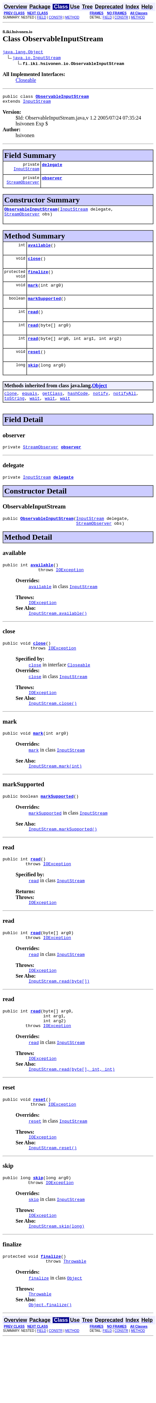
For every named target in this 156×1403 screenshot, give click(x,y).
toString (14, 416)
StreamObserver (22, 188)
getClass (52, 411)
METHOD (72, 17)
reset (34, 367)
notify (100, 411)
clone (10, 411)
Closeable (26, 81)
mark (33, 296)
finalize (38, 281)
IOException (70, 594)
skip (33, 381)
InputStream (37, 104)
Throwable (74, 1317)
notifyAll (124, 411)
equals (29, 411)
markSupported (44, 310)
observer (52, 183)
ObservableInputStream (31, 215)
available (39, 253)
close (34, 267)
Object (99, 402)
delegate (52, 168)
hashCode (78, 411)
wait (35, 416)
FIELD (41, 17)
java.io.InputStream (37, 58)
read (33, 324)
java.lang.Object (23, 53)
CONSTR (55, 17)
